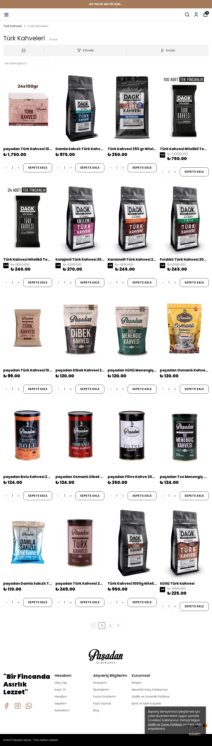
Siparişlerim (101, 690)
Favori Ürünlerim (104, 696)
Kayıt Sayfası (102, 703)
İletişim (137, 683)
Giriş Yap (61, 683)
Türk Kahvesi (12, 26)
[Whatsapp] (29, 706)
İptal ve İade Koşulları (146, 703)
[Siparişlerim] (196, 14)
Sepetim (61, 703)
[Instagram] (17, 706)
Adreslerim (62, 710)
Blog (96, 710)
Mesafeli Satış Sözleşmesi (150, 690)
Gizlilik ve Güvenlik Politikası (151, 696)
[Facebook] (6, 706)
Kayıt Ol (60, 690)
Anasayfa (100, 683)
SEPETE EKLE (37, 168)
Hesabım (61, 696)
